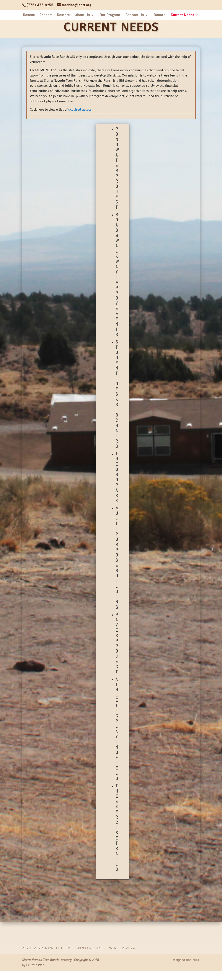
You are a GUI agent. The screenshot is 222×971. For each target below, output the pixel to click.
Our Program (110, 15)
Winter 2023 (90, 948)
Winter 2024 (122, 948)
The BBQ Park (117, 477)
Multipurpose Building (117, 557)
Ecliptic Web (35, 965)
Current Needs (182, 15)
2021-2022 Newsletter (46, 948)
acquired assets (79, 110)
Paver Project (117, 643)
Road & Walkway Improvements (117, 274)
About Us (82, 15)
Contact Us (135, 15)
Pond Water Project (117, 168)
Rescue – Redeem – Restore (46, 15)
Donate (159, 15)
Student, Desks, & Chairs (117, 394)
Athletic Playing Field (117, 728)
